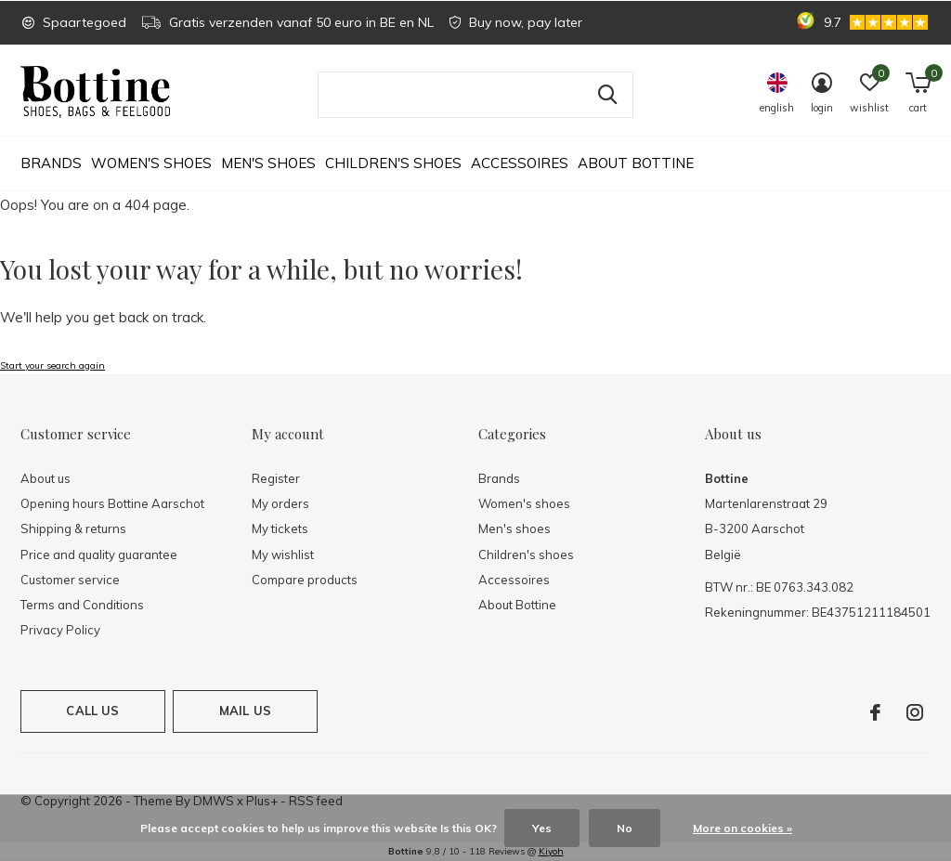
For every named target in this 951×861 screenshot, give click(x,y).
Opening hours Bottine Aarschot (112, 503)
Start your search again (52, 365)
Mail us (245, 710)
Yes (542, 828)
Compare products (305, 579)
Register (276, 478)
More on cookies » (742, 828)
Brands (51, 163)
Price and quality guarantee (98, 554)
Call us (92, 710)
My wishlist (283, 554)
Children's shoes (393, 163)
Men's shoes (268, 163)
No (624, 828)
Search (607, 95)
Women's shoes (151, 163)
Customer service (70, 579)
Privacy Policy (60, 629)
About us (45, 478)
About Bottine (636, 163)
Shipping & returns (73, 528)
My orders (280, 503)
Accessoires (519, 163)
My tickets (280, 528)
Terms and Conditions (82, 604)
